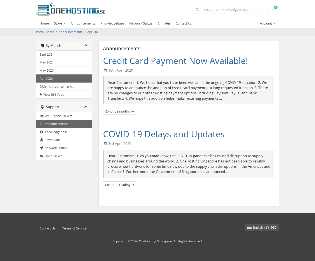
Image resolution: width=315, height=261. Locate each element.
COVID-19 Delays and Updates (164, 134)
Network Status (140, 23)
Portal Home (45, 32)
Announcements (83, 23)
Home (44, 23)
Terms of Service (74, 228)
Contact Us (184, 23)
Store (58, 23)
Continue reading (119, 111)
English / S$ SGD (261, 227)
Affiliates (164, 23)
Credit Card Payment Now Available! (175, 61)
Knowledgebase (112, 23)
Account (266, 23)
